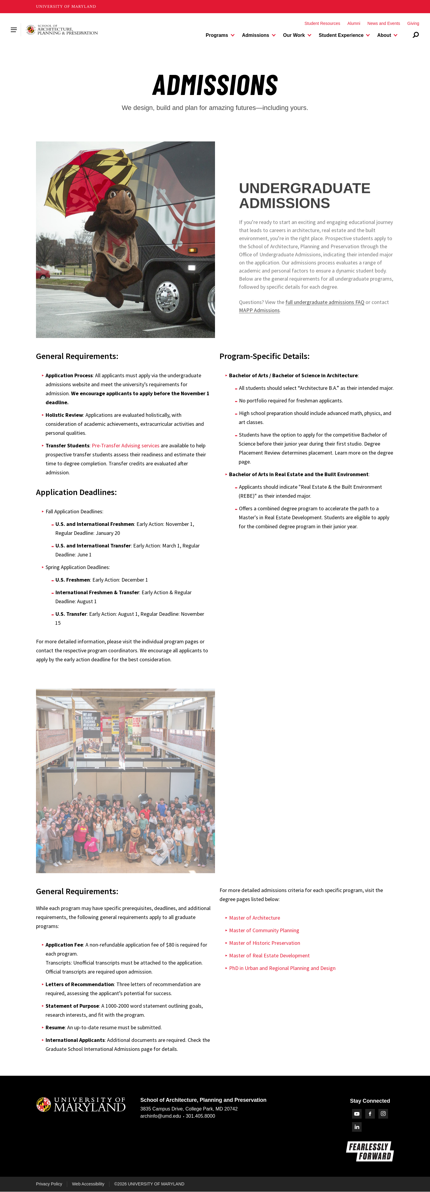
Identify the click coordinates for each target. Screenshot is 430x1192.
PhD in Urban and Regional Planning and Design (282, 968)
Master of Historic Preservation (264, 942)
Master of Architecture (254, 917)
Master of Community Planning (264, 930)
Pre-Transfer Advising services (126, 445)
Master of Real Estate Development (269, 955)
